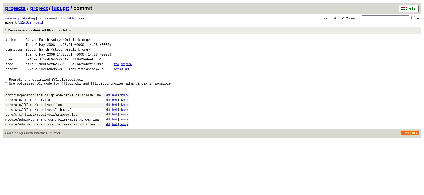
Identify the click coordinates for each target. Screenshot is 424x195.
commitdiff (67, 18)
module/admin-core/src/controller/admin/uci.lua (50, 137)
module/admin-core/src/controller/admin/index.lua (52, 131)
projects (15, 8)
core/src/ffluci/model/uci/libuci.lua (40, 120)
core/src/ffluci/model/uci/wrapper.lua (41, 125)
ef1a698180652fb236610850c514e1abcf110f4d (65, 69)
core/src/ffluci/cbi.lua (27, 108)
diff (127, 73)
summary (12, 18)
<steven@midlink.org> (70, 40)
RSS (414, 145)
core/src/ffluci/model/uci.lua (33, 114)
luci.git (60, 8)
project (39, 8)
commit (118, 73)
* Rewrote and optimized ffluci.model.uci (39, 30)
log (40, 18)
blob (115, 102)
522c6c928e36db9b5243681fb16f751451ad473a (65, 74)
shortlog (28, 18)
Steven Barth (37, 40)
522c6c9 (24, 22)
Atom (406, 145)
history (124, 102)
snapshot (126, 68)
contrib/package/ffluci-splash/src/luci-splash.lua (53, 103)
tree (81, 18)
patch (40, 22)
